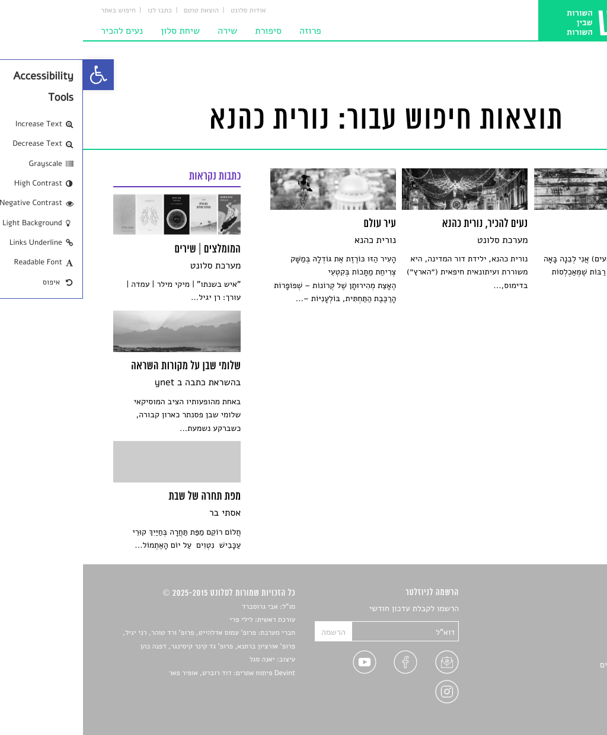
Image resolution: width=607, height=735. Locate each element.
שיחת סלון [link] (97, 30)
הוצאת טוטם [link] (118, 10)
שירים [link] (567, 622)
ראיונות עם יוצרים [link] (547, 664)
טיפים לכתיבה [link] (553, 678)
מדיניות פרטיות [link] (550, 692)
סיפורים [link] (563, 609)
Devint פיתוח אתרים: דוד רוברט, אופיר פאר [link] (149, 673)
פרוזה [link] (227, 30)
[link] (15, 74)
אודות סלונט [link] (165, 10)
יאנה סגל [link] (179, 659)
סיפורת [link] (185, 30)
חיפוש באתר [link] (35, 10)
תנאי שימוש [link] (557, 706)
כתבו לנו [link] (77, 10)
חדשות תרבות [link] (554, 637)
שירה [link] (144, 30)
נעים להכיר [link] (39, 30)
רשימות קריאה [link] (553, 650)
